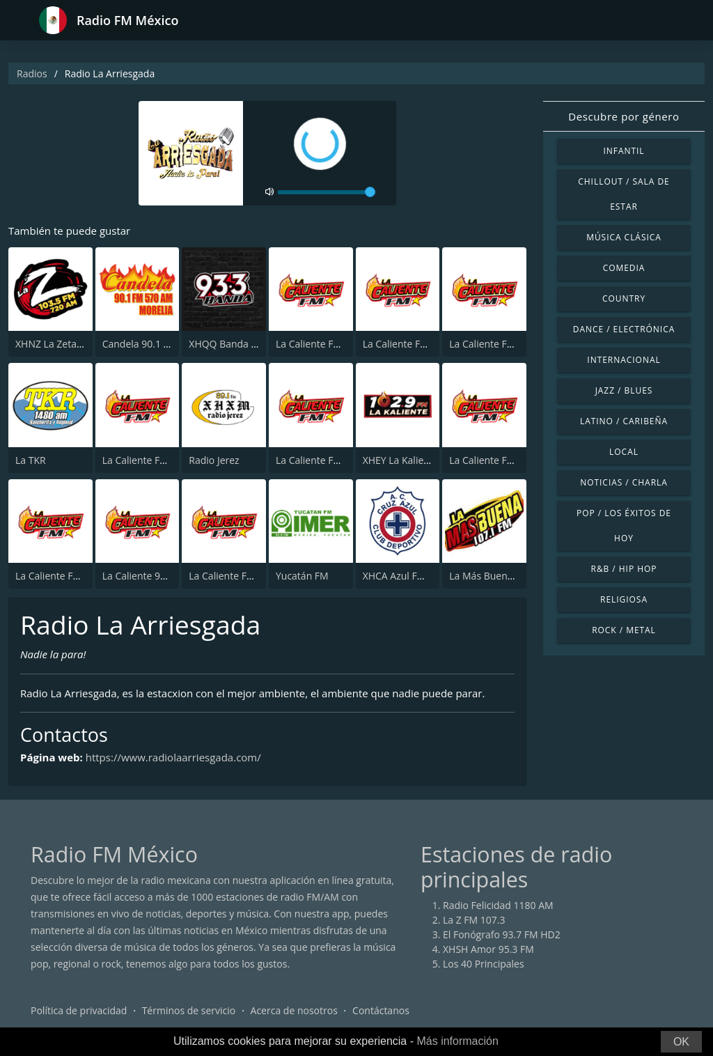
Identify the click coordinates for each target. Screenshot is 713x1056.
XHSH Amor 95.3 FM (488, 949)
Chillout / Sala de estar (623, 194)
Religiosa (624, 599)
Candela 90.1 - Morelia (152, 343)
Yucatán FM (302, 575)
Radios (32, 73)
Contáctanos (380, 1010)
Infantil (623, 151)
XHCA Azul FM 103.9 (408, 575)
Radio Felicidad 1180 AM (498, 905)
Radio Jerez (214, 460)
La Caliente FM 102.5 (235, 575)
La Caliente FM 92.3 (319, 343)
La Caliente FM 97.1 (59, 575)
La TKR (30, 460)
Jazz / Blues (624, 390)
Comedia (624, 268)
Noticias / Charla (624, 482)
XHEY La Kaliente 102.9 (414, 460)
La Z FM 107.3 (474, 919)
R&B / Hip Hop (624, 569)
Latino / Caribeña (624, 421)
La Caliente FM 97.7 (406, 343)
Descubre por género (623, 116)
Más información (457, 1041)
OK (681, 1042)
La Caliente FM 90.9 (493, 343)
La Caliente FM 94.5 (493, 460)
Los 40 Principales (483, 963)
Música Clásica (623, 237)
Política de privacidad (79, 1010)
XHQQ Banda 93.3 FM (237, 343)
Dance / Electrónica (624, 329)
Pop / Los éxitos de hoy (624, 525)
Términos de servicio (189, 1010)
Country (623, 298)
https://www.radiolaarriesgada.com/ (173, 757)
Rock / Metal (624, 630)
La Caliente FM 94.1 (319, 460)
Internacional (623, 360)
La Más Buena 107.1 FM (502, 575)
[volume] (326, 192)
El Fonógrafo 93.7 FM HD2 (502, 934)
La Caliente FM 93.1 (146, 460)
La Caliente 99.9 (138, 575)
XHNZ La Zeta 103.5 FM (67, 343)
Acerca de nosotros (294, 1010)
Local (623, 452)
